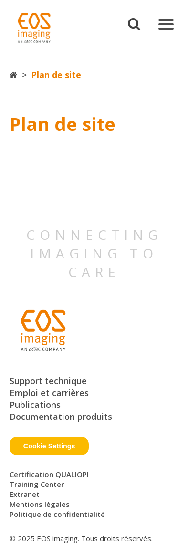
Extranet (25, 494)
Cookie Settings (49, 446)
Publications (35, 404)
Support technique (48, 381)
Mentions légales (40, 504)
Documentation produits (61, 416)
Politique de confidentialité (57, 514)
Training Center (37, 484)
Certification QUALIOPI (49, 474)
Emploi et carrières (49, 392)
